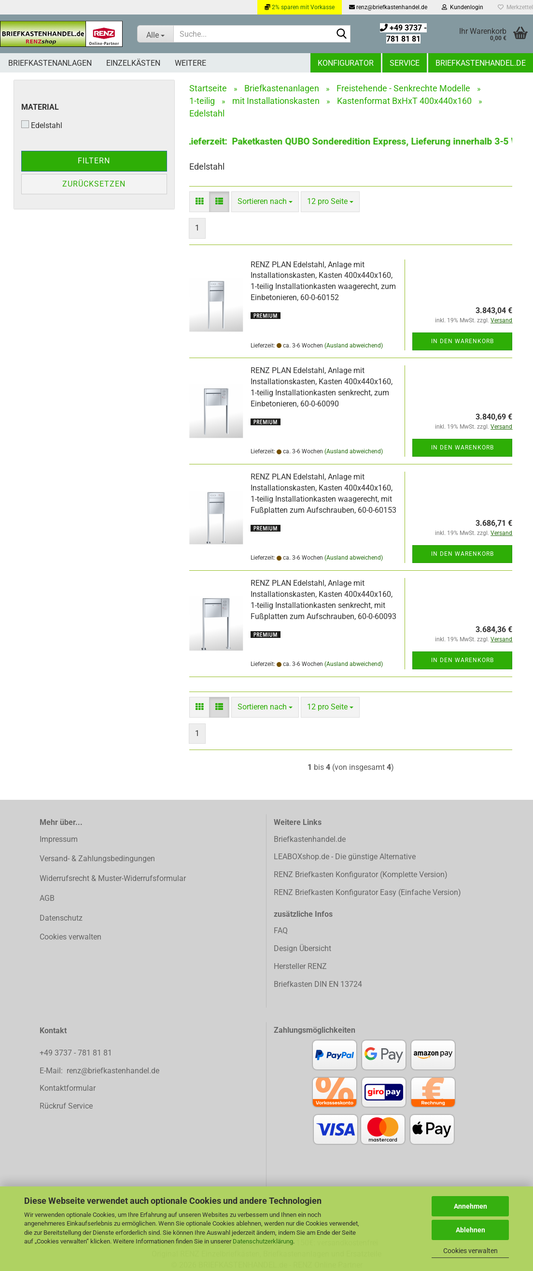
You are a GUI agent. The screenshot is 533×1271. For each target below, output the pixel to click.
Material (40, 107)
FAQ (281, 930)
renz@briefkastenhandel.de (388, 7)
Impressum (59, 839)
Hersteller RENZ (300, 966)
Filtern (94, 160)
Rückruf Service (66, 1106)
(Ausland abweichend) (353, 345)
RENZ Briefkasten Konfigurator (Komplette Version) (361, 874)
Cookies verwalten (470, 1251)
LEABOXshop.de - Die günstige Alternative (345, 856)
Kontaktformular (68, 1088)
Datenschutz (61, 918)
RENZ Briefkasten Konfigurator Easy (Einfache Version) (367, 892)
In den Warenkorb (462, 341)
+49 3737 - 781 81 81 (77, 1052)
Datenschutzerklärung (263, 1241)
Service (405, 63)
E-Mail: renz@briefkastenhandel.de (99, 1070)
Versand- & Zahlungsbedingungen (97, 858)
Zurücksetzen (94, 183)
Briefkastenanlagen (50, 63)
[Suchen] (341, 34)
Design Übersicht (302, 948)
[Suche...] (155, 34)
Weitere (190, 63)
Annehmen (470, 1206)
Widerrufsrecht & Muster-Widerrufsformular (113, 878)
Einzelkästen (133, 63)
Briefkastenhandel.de (480, 63)
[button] (199, 201)
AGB (47, 898)
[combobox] (265, 201)
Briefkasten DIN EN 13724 (318, 984)
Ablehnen (470, 1230)
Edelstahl (41, 125)
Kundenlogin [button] (462, 7)
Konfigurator (346, 63)
